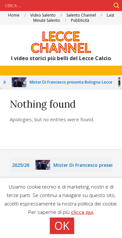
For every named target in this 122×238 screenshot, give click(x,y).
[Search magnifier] (116, 5)
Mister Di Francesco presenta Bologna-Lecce (74, 82)
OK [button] (62, 225)
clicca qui (82, 212)
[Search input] (57, 5)
